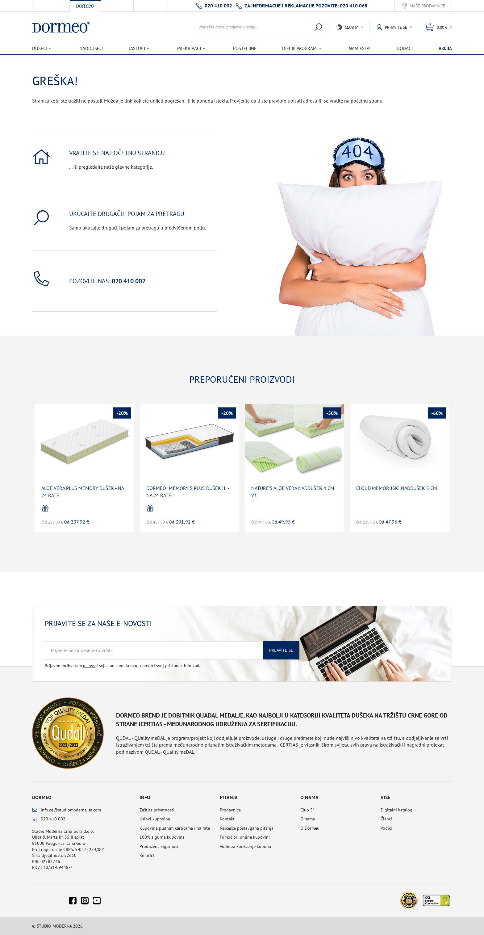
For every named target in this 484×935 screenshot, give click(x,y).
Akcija (445, 48)
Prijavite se (281, 650)
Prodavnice (230, 810)
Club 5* (307, 810)
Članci (386, 819)
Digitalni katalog (396, 810)
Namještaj (360, 48)
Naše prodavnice (427, 6)
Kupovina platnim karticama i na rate (175, 828)
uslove (89, 665)
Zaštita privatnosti (157, 810)
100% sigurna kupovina (162, 837)
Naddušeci (91, 48)
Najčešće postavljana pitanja (246, 828)
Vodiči (386, 828)
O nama (307, 819)
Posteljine (245, 48)
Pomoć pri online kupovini (245, 837)
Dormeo (42, 797)
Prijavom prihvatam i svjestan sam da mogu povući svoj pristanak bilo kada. (123, 665)
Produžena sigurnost (159, 846)
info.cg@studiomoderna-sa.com (71, 810)
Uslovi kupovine (155, 819)
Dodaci (405, 48)
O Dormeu (309, 828)
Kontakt (227, 819)
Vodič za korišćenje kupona (245, 846)
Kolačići (147, 855)
